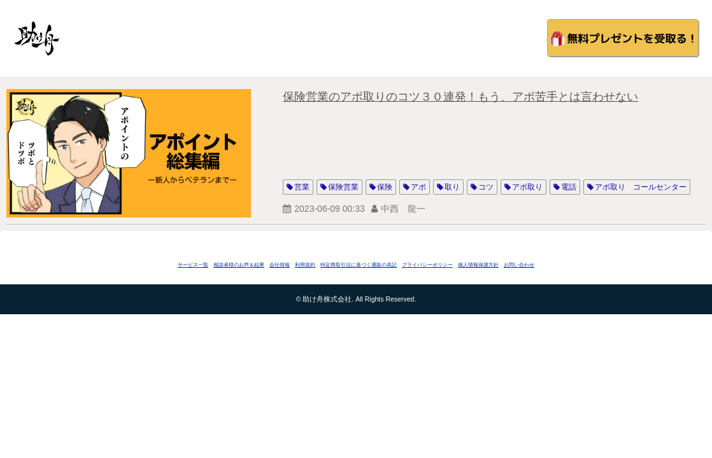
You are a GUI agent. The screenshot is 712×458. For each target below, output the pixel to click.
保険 (384, 187)
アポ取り (527, 187)
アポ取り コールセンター (641, 187)
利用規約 (305, 265)
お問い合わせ (519, 265)
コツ (486, 187)
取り (452, 187)
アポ (418, 187)
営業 (302, 187)
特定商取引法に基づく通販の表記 (358, 265)
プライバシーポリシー (427, 265)
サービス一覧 (193, 265)
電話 (568, 187)
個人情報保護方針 (478, 265)
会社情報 (279, 265)
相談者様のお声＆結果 (238, 265)
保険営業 (343, 187)
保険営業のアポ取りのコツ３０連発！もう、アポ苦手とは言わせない (460, 96)
